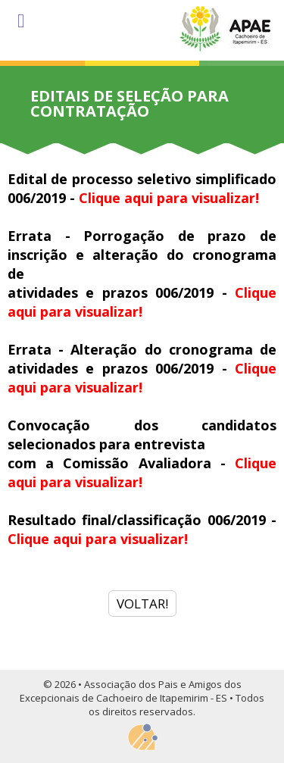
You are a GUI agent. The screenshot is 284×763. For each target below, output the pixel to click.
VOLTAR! (142, 603)
